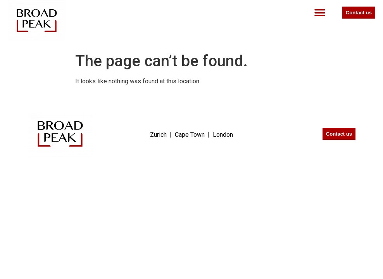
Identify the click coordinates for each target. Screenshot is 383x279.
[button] (320, 12)
